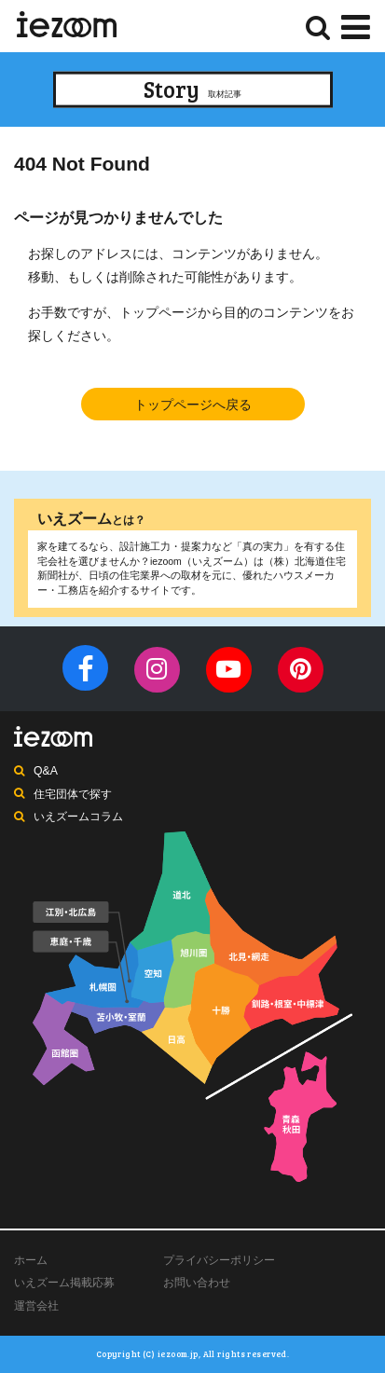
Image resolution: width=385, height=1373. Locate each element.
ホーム (31, 1260)
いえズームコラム (78, 816)
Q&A (46, 770)
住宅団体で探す (73, 794)
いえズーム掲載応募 (64, 1282)
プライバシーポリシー (219, 1260)
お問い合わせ (196, 1282)
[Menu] (355, 25)
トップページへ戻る (193, 404)
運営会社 (36, 1305)
